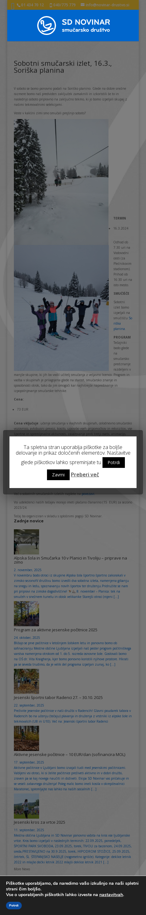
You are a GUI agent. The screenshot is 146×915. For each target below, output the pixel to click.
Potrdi (114, 462)
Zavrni (58, 475)
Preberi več (85, 474)
